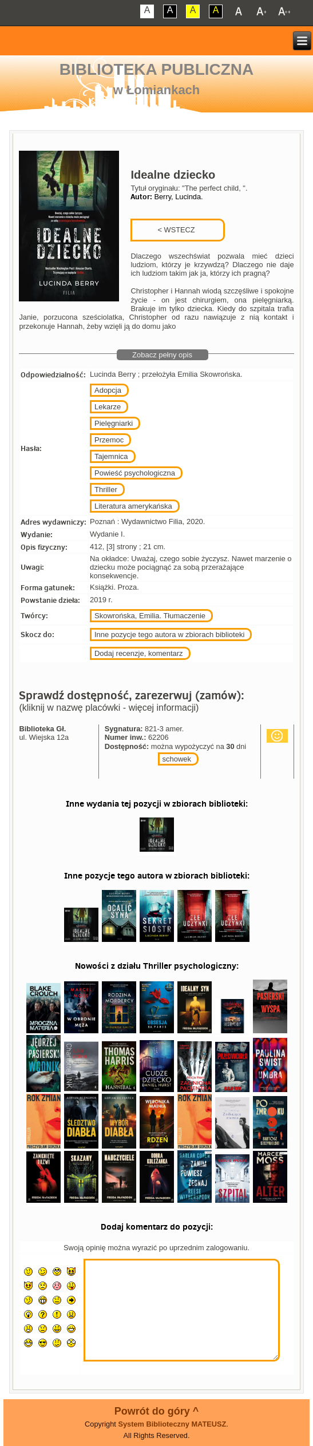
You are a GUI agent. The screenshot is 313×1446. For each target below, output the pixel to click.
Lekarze (107, 406)
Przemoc (109, 440)
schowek (177, 759)
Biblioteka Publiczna (157, 69)
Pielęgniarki (113, 423)
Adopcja (107, 390)
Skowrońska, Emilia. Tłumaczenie (149, 615)
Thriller (105, 489)
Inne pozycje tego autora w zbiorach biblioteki (169, 634)
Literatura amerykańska (133, 506)
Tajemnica (111, 456)
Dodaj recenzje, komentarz (138, 653)
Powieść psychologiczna (134, 473)
